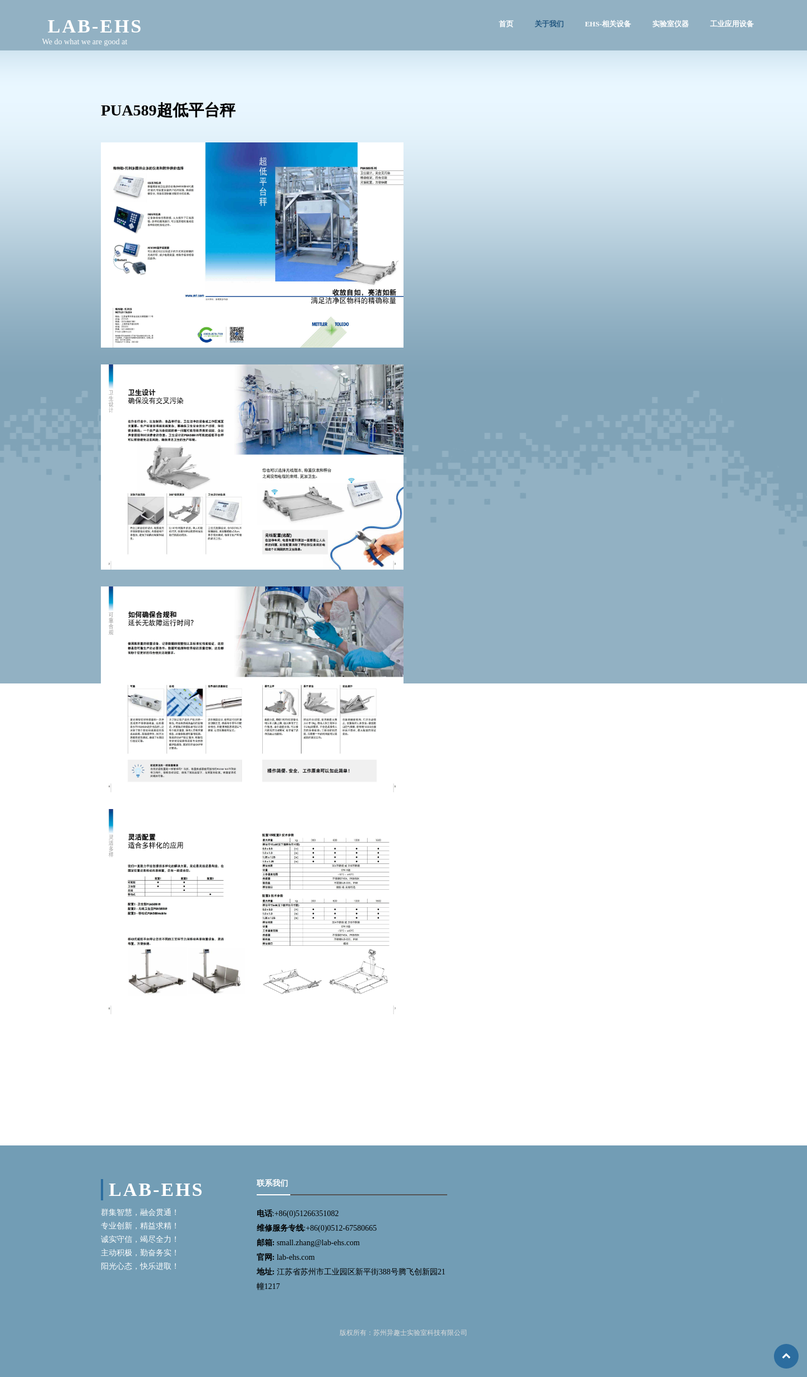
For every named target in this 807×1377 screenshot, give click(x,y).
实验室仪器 (670, 24)
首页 (506, 24)
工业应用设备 (732, 24)
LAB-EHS (95, 26)
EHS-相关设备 (608, 24)
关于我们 (549, 24)
